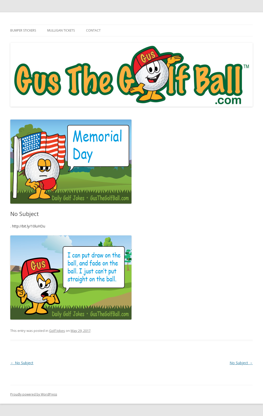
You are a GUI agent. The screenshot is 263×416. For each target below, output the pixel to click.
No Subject (21, 362)
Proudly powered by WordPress (33, 394)
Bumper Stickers (23, 30)
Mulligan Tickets (61, 30)
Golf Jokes (57, 330)
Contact (93, 30)
